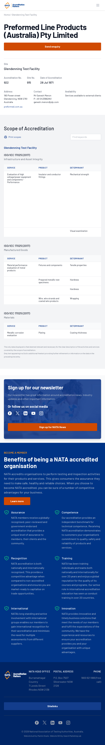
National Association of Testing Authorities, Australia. (56, 731)
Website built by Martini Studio (36, 736)
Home (7, 14)
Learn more (17, 501)
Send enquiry (52, 46)
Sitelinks (52, 706)
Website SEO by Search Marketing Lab (65, 736)
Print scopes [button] (15, 137)
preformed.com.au (13, 106)
